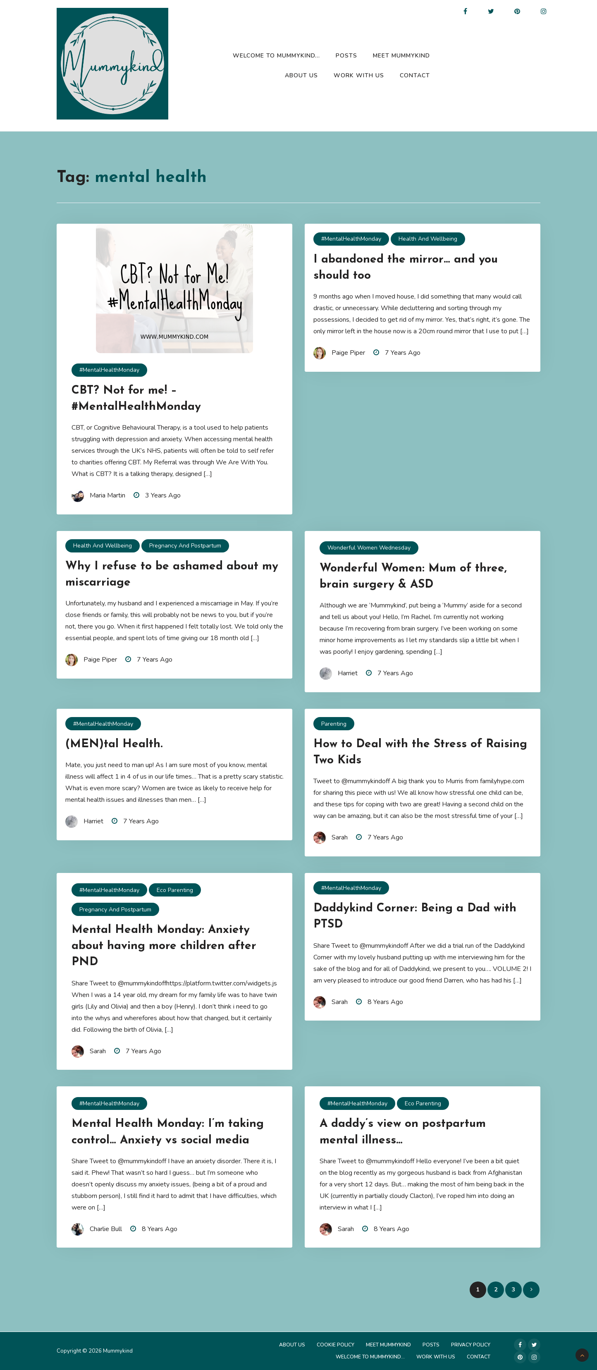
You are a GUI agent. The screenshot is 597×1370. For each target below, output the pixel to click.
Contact (415, 75)
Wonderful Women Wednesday (369, 548)
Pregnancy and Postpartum (185, 546)
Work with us (359, 75)
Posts (346, 56)
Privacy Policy (470, 1344)
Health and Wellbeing (428, 239)
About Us (301, 75)
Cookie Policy (335, 1344)
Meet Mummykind (401, 56)
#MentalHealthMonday (109, 370)
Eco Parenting (175, 890)
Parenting (333, 724)
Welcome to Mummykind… (276, 56)
